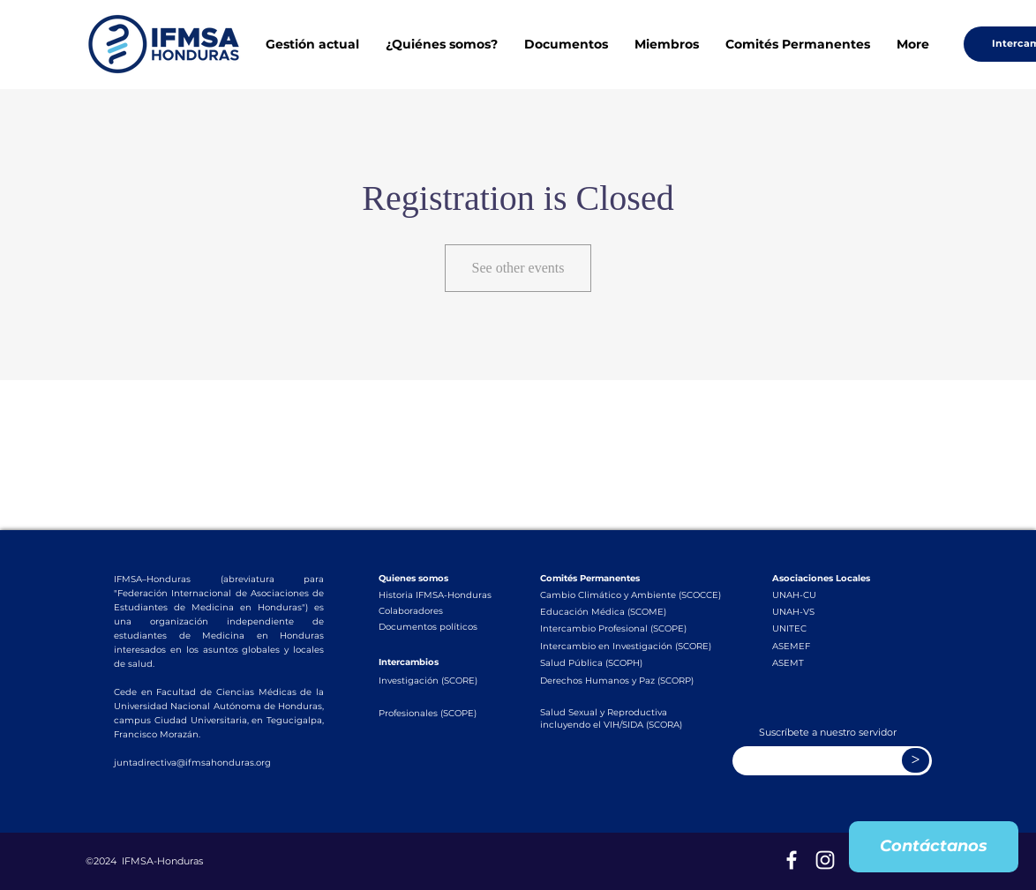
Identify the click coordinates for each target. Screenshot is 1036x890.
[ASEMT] (826, 662)
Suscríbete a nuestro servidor (828, 732)
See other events (518, 267)
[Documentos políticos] (433, 626)
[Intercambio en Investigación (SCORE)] (632, 646)
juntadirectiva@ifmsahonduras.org (192, 762)
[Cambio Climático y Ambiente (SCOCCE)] (632, 594)
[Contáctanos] (933, 846)
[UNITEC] (826, 628)
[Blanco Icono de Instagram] (825, 860)
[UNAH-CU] (826, 594)
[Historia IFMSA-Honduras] (435, 594)
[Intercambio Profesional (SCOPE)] (630, 628)
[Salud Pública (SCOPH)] (615, 662)
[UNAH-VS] (826, 611)
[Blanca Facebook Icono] (791, 860)
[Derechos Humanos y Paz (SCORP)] (630, 680)
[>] (915, 760)
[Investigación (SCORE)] (433, 680)
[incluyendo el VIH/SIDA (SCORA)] (630, 725)
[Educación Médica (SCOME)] (630, 611)
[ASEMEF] (826, 646)
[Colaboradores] (433, 610)
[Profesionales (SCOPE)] (433, 713)
